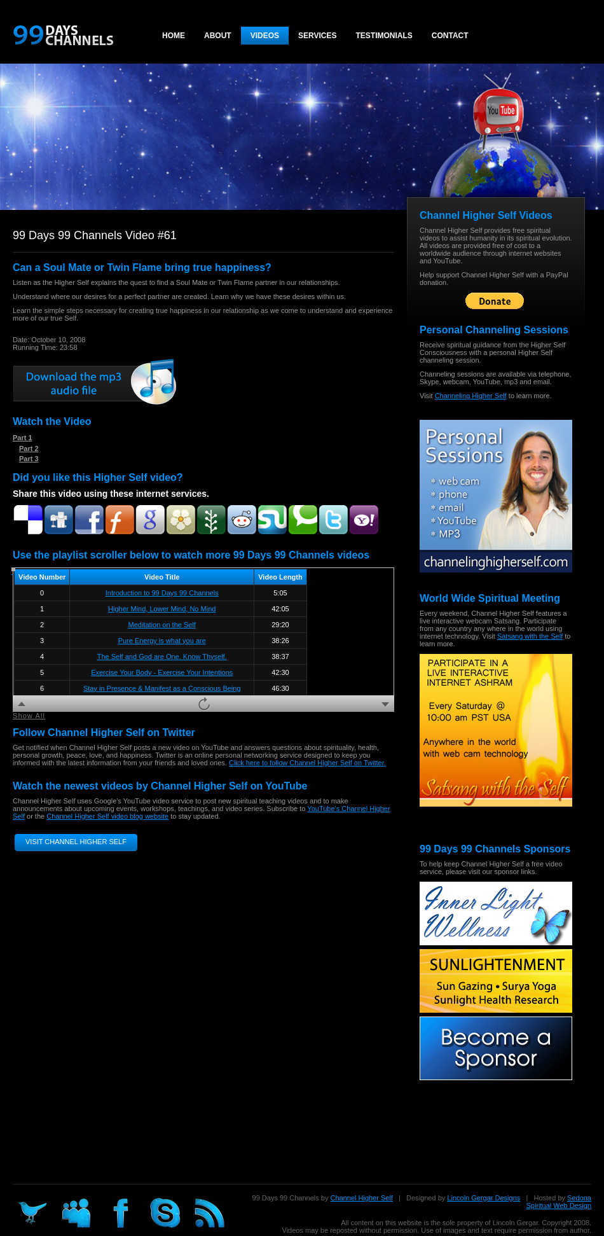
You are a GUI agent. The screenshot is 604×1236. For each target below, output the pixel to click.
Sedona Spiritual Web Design (558, 1201)
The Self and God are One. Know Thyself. (162, 656)
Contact (450, 35)
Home (173, 35)
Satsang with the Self (530, 636)
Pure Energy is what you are (162, 640)
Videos (265, 35)
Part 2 (29, 448)
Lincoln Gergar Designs (483, 1198)
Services (317, 35)
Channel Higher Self (361, 1198)
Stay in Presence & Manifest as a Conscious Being (162, 688)
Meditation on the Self (162, 624)
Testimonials (384, 35)
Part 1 (22, 437)
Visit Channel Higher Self (76, 841)
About (217, 35)
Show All (29, 715)
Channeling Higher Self (471, 395)
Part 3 (29, 458)
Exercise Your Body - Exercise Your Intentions (162, 672)
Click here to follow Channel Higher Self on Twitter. (307, 763)
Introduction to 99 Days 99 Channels (162, 593)
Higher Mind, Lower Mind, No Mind (162, 609)
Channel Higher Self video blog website (107, 816)
